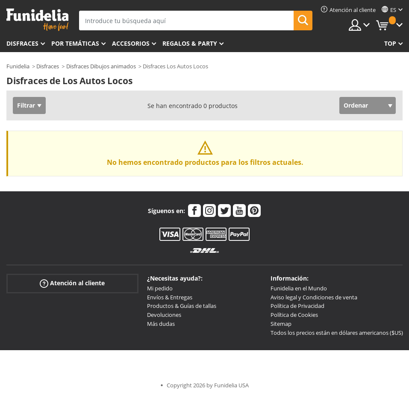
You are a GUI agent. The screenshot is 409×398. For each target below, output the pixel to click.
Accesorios (131, 43)
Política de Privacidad (297, 306)
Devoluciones (164, 315)
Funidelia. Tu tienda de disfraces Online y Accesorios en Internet (37, 20)
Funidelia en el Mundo (299, 288)
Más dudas (161, 324)
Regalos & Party (189, 43)
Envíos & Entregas (169, 297)
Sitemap (281, 324)
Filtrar (26, 105)
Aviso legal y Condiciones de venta (314, 297)
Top (390, 43)
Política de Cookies (294, 315)
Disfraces (22, 43)
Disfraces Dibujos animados (101, 66)
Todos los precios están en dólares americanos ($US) (337, 333)
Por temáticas (75, 43)
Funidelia (17, 66)
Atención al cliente (72, 283)
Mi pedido (160, 288)
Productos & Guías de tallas (181, 306)
